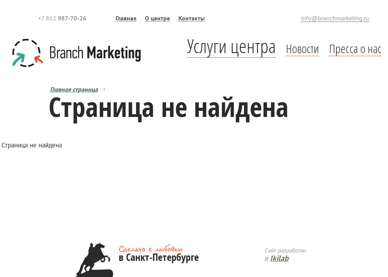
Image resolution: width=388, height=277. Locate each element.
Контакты (191, 18)
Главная (126, 18)
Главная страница (74, 89)
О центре (157, 18)
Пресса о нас (355, 48)
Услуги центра (231, 45)
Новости (302, 48)
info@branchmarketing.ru (335, 18)
